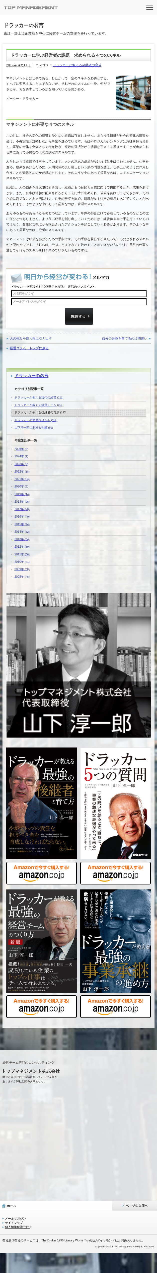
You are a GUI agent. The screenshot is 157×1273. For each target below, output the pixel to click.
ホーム (11, 1206)
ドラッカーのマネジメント (35, 420)
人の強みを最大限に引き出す (31, 338)
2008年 (22, 576)
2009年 (22, 569)
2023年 (21, 464)
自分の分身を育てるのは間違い (124, 338)
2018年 (22, 501)
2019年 (22, 494)
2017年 (22, 509)
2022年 (22, 471)
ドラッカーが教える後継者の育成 (77, 65)
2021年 (22, 479)
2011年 (22, 554)
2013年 (22, 539)
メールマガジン (15, 1218)
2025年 (21, 449)
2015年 (22, 524)
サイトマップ (14, 1223)
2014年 (22, 531)
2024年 (21, 456)
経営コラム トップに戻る (29, 348)
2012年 (22, 546)
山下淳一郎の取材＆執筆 (33, 427)
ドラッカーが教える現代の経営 (38, 397)
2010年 (22, 562)
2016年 (22, 516)
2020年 (21, 486)
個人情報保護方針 (18, 1227)
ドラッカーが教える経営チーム (38, 405)
